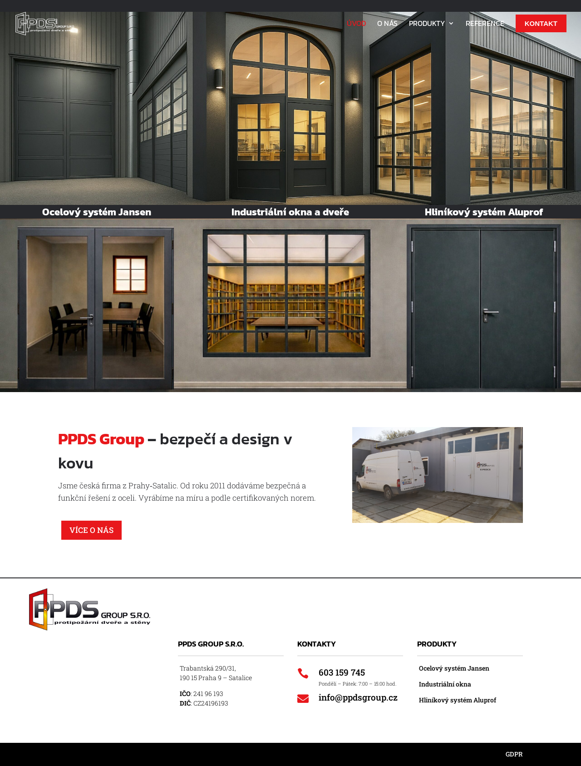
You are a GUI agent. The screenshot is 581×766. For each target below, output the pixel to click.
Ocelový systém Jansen (454, 668)
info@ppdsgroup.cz (358, 697)
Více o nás (91, 530)
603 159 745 (342, 672)
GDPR (514, 754)
